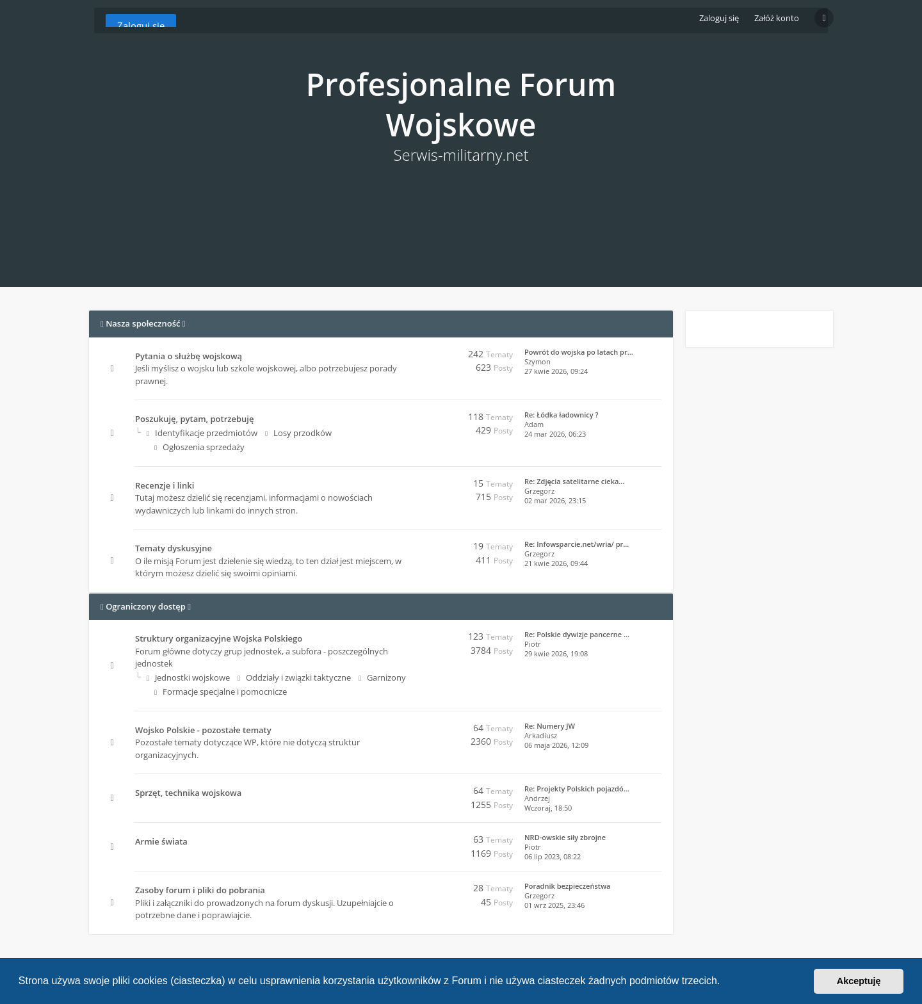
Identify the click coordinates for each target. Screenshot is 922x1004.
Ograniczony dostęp (146, 606)
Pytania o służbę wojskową (188, 356)
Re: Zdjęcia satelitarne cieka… (574, 481)
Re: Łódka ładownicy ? (561, 414)
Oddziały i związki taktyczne (294, 677)
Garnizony (382, 677)
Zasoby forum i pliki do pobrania (200, 890)
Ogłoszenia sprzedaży (199, 447)
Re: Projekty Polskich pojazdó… (576, 788)
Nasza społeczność (143, 323)
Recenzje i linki (164, 485)
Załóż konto (776, 18)
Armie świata (161, 841)
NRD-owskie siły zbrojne (565, 837)
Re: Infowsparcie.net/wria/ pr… (576, 544)
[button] (725, 982)
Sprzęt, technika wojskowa (188, 792)
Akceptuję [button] (859, 981)
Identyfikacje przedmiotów (202, 433)
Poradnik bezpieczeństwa (567, 886)
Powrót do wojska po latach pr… (578, 352)
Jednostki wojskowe (188, 677)
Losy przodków (298, 433)
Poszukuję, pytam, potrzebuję (194, 419)
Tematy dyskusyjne (173, 548)
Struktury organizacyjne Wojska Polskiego (218, 638)
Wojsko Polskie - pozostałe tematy (203, 730)
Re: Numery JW (549, 726)
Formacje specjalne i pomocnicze (220, 691)
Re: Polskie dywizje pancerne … (576, 634)
